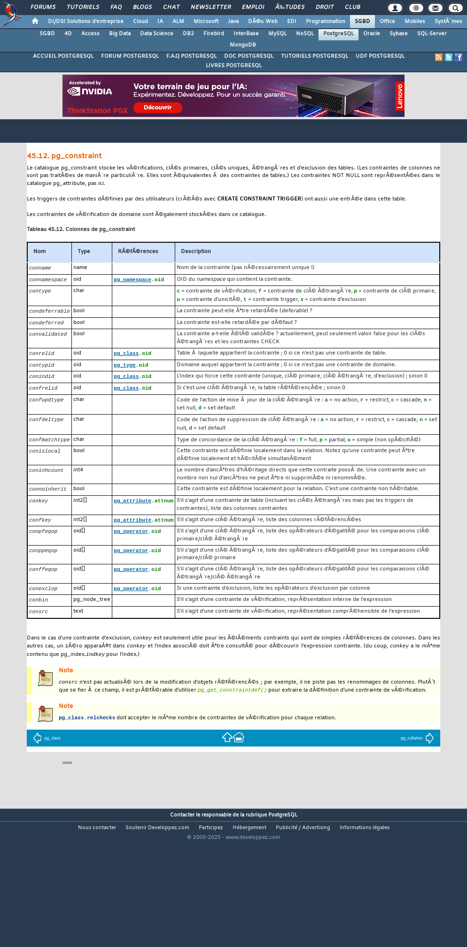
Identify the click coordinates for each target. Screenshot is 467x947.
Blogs (142, 7)
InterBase (246, 34)
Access (90, 34)
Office (387, 21)
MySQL (277, 34)
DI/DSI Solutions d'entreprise (86, 21)
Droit (325, 7)
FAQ (116, 7)
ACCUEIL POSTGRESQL (63, 56)
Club (352, 7)
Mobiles (415, 21)
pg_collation (417, 750)
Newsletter (211, 7)
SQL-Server (432, 34)
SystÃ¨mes (448, 21)
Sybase (398, 34)
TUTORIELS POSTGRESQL (314, 56)
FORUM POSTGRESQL (130, 56)
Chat (171, 7)
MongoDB (243, 45)
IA (160, 21)
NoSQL (305, 34)
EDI (291, 21)
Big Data (120, 34)
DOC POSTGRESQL (248, 56)
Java (233, 21)
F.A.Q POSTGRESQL (191, 56)
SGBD (362, 21)
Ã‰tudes (289, 7)
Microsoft (206, 21)
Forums (43, 7)
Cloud (140, 21)
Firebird (213, 34)
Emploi (253, 7)
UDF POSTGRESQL (380, 56)
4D (68, 34)
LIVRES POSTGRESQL (234, 65)
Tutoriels (83, 7)
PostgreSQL (338, 34)
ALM (178, 21)
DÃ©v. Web (263, 21)
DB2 (188, 34)
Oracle (371, 34)
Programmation (325, 21)
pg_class (46, 750)
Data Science (156, 34)
